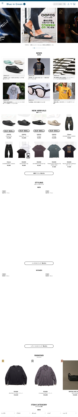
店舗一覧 (49, 402)
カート (74, 4)
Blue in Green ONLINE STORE (16, 4)
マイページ (68, 4)
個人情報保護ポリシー (37, 407)
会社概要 (34, 402)
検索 (64, 4)
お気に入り (71, 4)
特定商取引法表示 (36, 404)
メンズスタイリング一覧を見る (39, 214)
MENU (4, 3)
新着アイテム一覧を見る (39, 173)
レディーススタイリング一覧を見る (39, 248)
